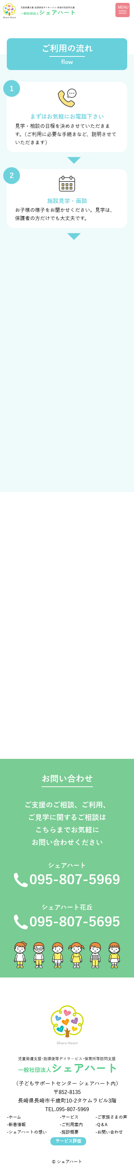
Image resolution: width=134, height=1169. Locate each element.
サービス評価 (68, 1141)
